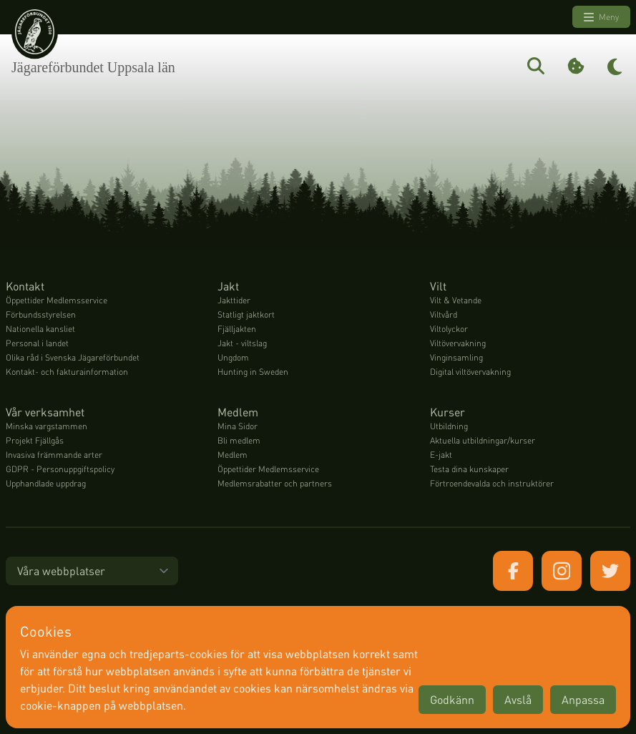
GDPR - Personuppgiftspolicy (60, 469)
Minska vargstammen (46, 426)
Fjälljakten (236, 328)
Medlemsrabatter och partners (274, 483)
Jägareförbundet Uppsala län (93, 67)
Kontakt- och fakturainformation (67, 371)
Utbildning (449, 426)
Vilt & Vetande (455, 300)
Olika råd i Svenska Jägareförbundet (73, 357)
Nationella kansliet (40, 328)
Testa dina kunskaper (469, 469)
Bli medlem (238, 440)
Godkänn (452, 699)
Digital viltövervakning (470, 371)
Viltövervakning (458, 343)
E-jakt (441, 454)
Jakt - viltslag (242, 343)
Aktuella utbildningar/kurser (482, 440)
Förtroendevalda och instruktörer (492, 483)
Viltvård (443, 314)
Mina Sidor (237, 426)
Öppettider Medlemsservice (56, 300)
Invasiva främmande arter (54, 454)
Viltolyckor (449, 328)
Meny (601, 17)
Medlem (232, 454)
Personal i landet (37, 343)
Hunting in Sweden (252, 371)
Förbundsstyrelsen (41, 314)
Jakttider (233, 300)
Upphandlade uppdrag (46, 483)
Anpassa (583, 699)
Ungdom (233, 357)
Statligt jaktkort (246, 314)
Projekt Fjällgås (35, 440)
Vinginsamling (456, 357)
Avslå (518, 699)
